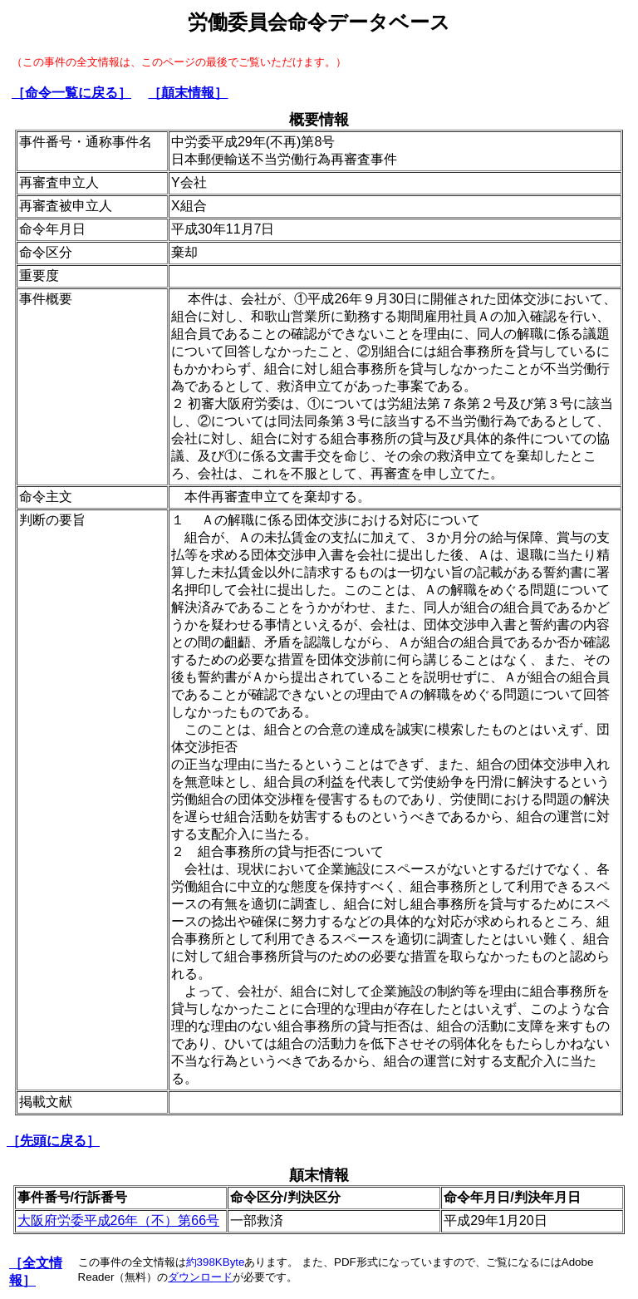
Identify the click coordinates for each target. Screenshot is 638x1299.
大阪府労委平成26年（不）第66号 (118, 1220)
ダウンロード (200, 1277)
